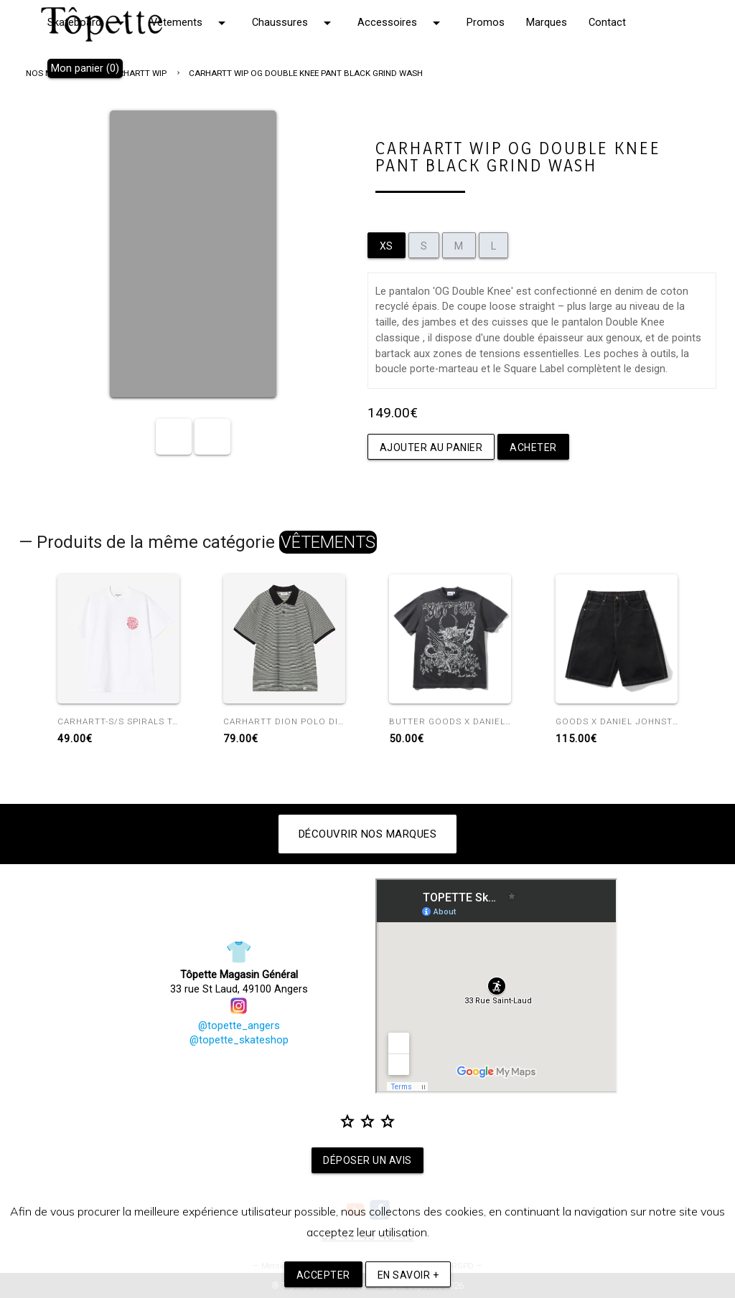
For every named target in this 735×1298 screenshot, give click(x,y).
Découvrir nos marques (368, 834)
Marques (546, 22)
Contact (607, 22)
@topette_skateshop (239, 1040)
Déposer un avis (367, 1160)
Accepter (323, 1275)
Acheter (533, 447)
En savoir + (408, 1275)
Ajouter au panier (431, 447)
